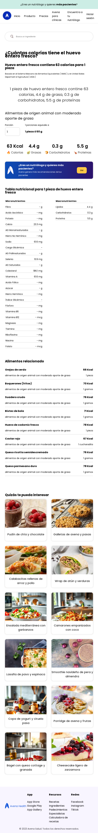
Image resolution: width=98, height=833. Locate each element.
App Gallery (34, 809)
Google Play (34, 806)
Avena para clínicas (56, 16)
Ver (82, 170)
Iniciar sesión (90, 16)
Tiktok (75, 809)
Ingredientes (56, 806)
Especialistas (57, 813)
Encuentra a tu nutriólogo (75, 16)
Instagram (77, 806)
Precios (43, 16)
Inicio (17, 16)
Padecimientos (58, 809)
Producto (29, 16)
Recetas (54, 802)
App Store (33, 802)
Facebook (77, 802)
